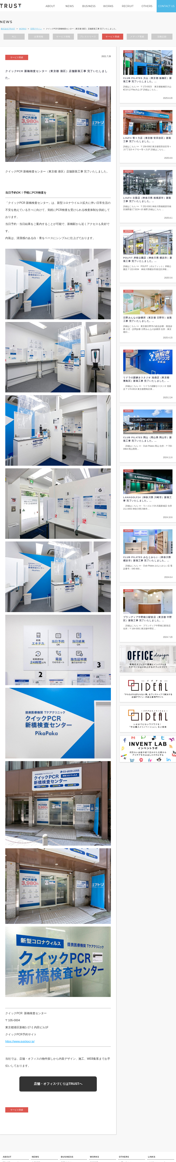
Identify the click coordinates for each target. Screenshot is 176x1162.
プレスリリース (88, 37)
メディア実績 (137, 37)
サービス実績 (113, 37)
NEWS (69, 6)
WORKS (108, 6)
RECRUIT (127, 6)
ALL (14, 37)
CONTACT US (166, 6)
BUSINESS (89, 6)
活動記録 (162, 37)
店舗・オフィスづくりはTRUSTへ (58, 1085)
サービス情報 (63, 37)
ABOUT (50, 6)
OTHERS (147, 6)
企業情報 (38, 37)
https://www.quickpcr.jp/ (19, 1042)
